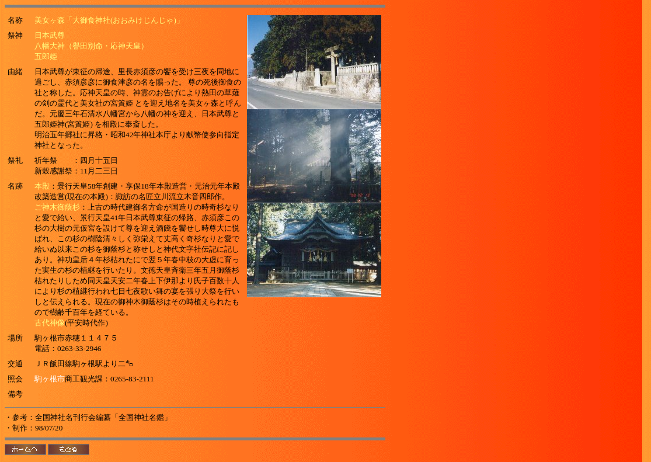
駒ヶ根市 (49, 378)
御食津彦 (118, 82)
